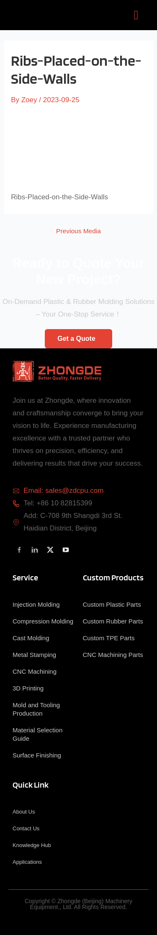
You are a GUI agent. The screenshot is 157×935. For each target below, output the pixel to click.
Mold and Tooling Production (36, 709)
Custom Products (113, 577)
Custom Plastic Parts (112, 604)
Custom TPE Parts (109, 637)
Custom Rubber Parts (113, 621)
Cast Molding (31, 637)
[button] (136, 15)
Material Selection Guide (37, 734)
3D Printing (28, 688)
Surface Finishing (37, 755)
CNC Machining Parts (113, 654)
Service (25, 577)
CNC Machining (35, 671)
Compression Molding (43, 621)
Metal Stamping (34, 654)
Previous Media (78, 231)
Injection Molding (36, 604)
